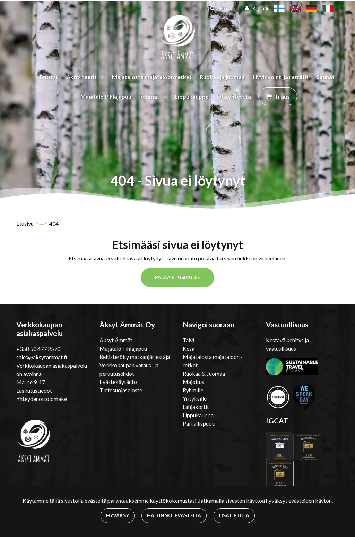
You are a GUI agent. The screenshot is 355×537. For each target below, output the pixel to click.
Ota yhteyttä (234, 96)
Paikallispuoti (199, 423)
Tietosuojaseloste (120, 390)
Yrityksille (195, 398)
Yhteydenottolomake (41, 398)
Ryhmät (150, 96)
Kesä (188, 348)
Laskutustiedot (34, 390)
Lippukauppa (192, 96)
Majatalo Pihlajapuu (105, 96)
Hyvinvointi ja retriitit (281, 77)
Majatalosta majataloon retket (152, 77)
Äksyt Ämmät (115, 340)
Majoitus (193, 381)
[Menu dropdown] (101, 77)
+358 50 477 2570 (38, 348)
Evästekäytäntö (118, 381)
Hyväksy (117, 515)
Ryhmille (193, 390)
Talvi (188, 340)
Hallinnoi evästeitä (174, 515)
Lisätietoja (234, 515)
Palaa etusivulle (177, 277)
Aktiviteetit (82, 77)
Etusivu (49, 77)
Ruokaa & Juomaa (204, 373)
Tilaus (282, 96)
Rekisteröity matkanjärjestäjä (134, 356)
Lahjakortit (196, 406)
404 (54, 223)
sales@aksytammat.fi (41, 357)
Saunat (326, 77)
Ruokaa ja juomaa (222, 77)
